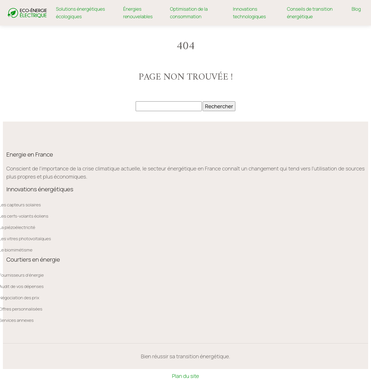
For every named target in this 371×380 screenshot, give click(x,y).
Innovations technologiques (249, 13)
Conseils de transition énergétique (310, 13)
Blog (356, 9)
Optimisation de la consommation (189, 13)
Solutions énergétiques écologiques (80, 13)
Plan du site (185, 375)
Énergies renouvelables (138, 13)
